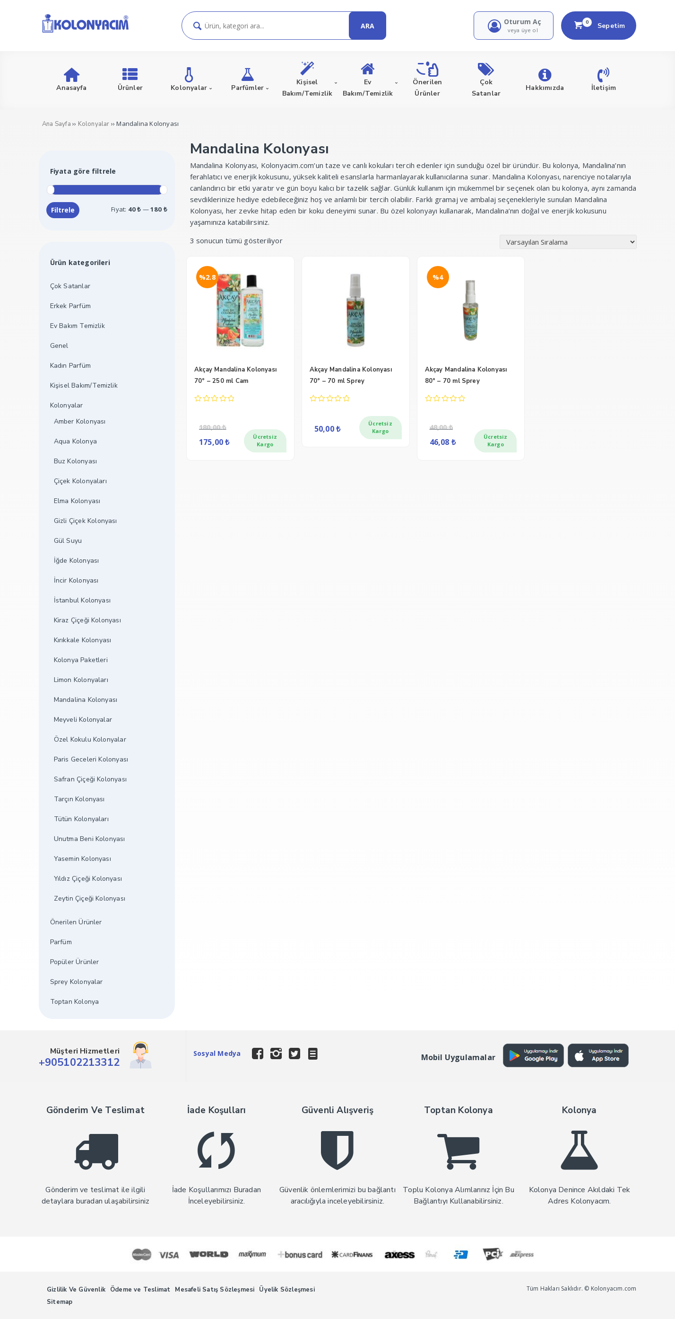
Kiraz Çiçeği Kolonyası (87, 620)
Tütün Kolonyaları (81, 818)
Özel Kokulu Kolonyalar (90, 739)
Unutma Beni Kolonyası (89, 838)
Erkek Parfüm (70, 305)
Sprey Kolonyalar (76, 981)
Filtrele (63, 209)
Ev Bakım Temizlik (77, 325)
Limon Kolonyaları (81, 679)
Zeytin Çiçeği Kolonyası (90, 898)
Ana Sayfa (56, 124)
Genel (59, 345)
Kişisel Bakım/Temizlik (84, 385)
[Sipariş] (568, 242)
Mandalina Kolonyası (86, 699)
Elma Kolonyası (77, 500)
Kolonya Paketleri (81, 659)
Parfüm (61, 942)
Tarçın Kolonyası (79, 799)
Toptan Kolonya (74, 1001)
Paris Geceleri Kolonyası (91, 759)
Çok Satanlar (70, 286)
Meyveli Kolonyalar (83, 719)
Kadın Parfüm (70, 365)
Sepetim (598, 25)
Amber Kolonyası (80, 421)
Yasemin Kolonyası (82, 858)
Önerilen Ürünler (76, 922)
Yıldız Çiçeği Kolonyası (88, 878)
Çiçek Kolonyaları (80, 481)
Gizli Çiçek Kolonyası (85, 520)
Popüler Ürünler (74, 961)
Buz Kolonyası (75, 461)
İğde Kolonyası (76, 560)
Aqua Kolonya (75, 441)
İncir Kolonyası (76, 580)
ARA (367, 25)
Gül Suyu (68, 540)
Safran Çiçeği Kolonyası (90, 779)
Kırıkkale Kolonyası (83, 640)
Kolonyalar (94, 124)
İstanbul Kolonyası (82, 600)
